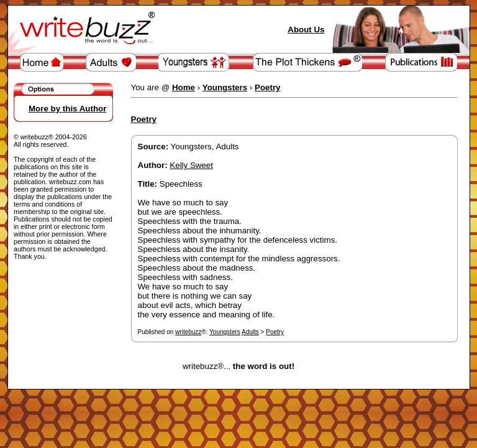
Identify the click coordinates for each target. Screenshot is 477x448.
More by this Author (67, 108)
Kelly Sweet (191, 165)
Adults (250, 332)
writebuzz (188, 332)
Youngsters (224, 332)
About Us (306, 29)
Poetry (275, 332)
